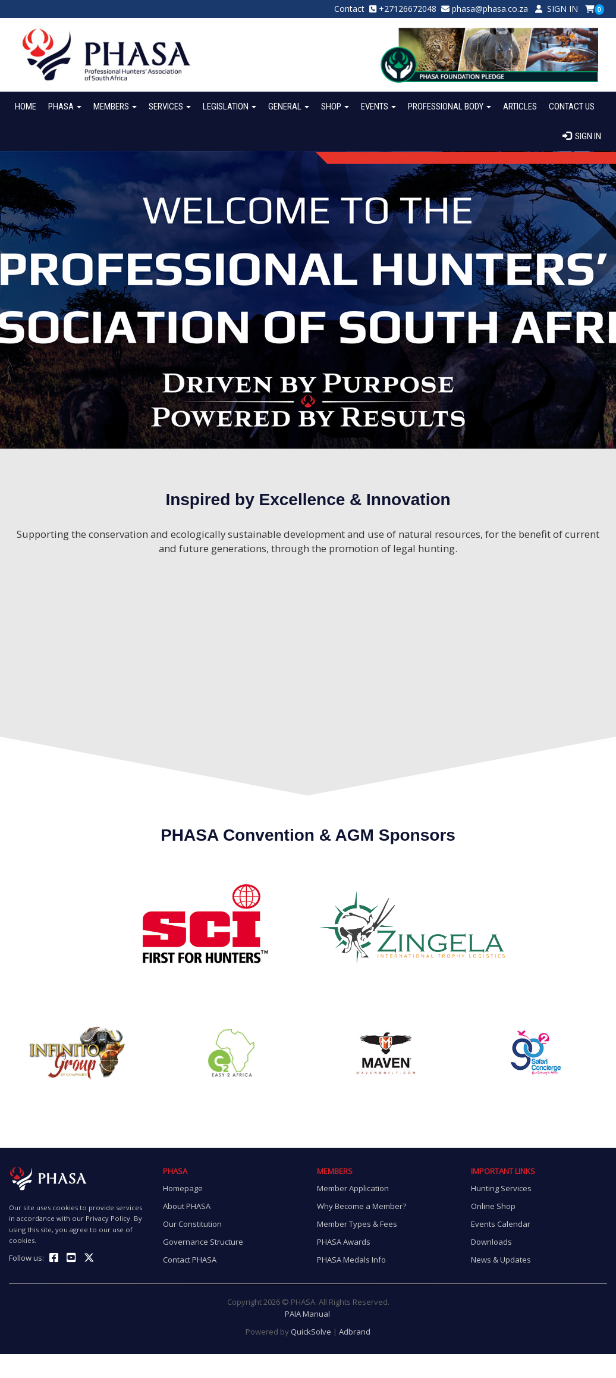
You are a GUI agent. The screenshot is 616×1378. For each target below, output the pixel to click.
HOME (25, 106)
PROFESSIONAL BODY (449, 106)
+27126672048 (407, 8)
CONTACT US (572, 106)
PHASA (64, 106)
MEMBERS (115, 106)
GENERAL (288, 106)
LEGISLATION (229, 106)
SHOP (335, 106)
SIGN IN (556, 8)
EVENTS (378, 106)
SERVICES (170, 106)
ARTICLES (520, 106)
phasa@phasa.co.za (490, 8)
